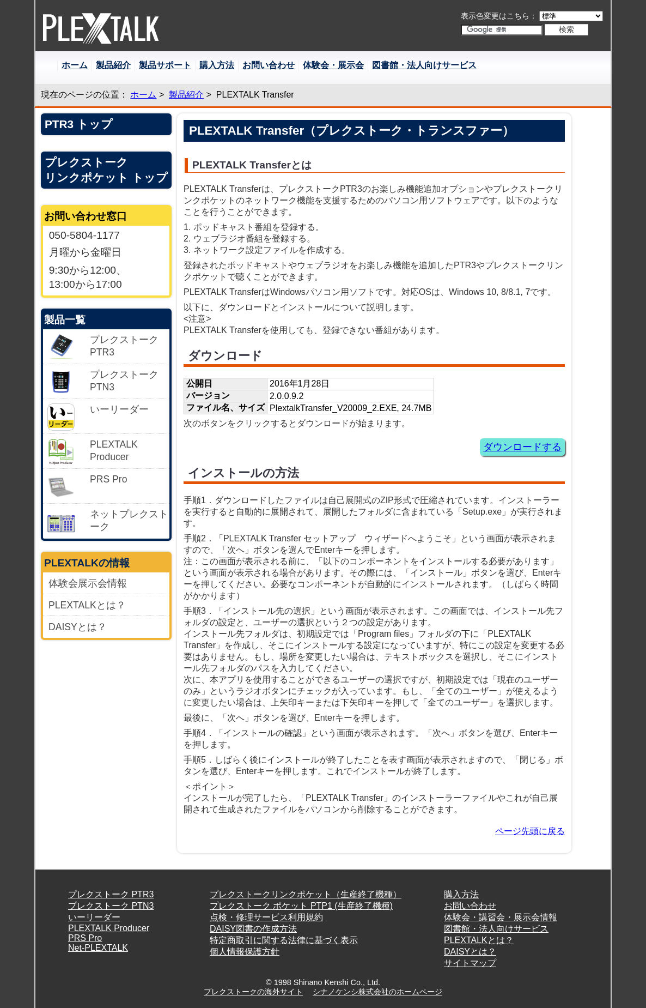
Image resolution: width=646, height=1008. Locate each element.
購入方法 (216, 65)
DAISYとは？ (77, 626)
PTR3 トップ (79, 124)
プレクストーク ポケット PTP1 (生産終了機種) (301, 905)
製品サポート (165, 65)
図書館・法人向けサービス (424, 65)
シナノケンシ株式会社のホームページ (377, 991)
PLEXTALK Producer (108, 928)
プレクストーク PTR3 (111, 894)
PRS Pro (85, 938)
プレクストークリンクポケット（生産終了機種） (305, 894)
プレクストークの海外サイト (253, 991)
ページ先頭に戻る (530, 831)
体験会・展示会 (333, 65)
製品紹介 (113, 65)
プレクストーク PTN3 (111, 905)
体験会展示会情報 (87, 583)
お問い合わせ (268, 65)
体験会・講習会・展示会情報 (500, 917)
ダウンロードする (522, 447)
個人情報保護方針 (244, 951)
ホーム (75, 65)
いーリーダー (94, 917)
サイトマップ (470, 963)
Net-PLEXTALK (98, 947)
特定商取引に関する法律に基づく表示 (284, 940)
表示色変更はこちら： (499, 15)
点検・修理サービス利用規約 (266, 917)
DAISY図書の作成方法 (253, 928)
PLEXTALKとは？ (87, 605)
